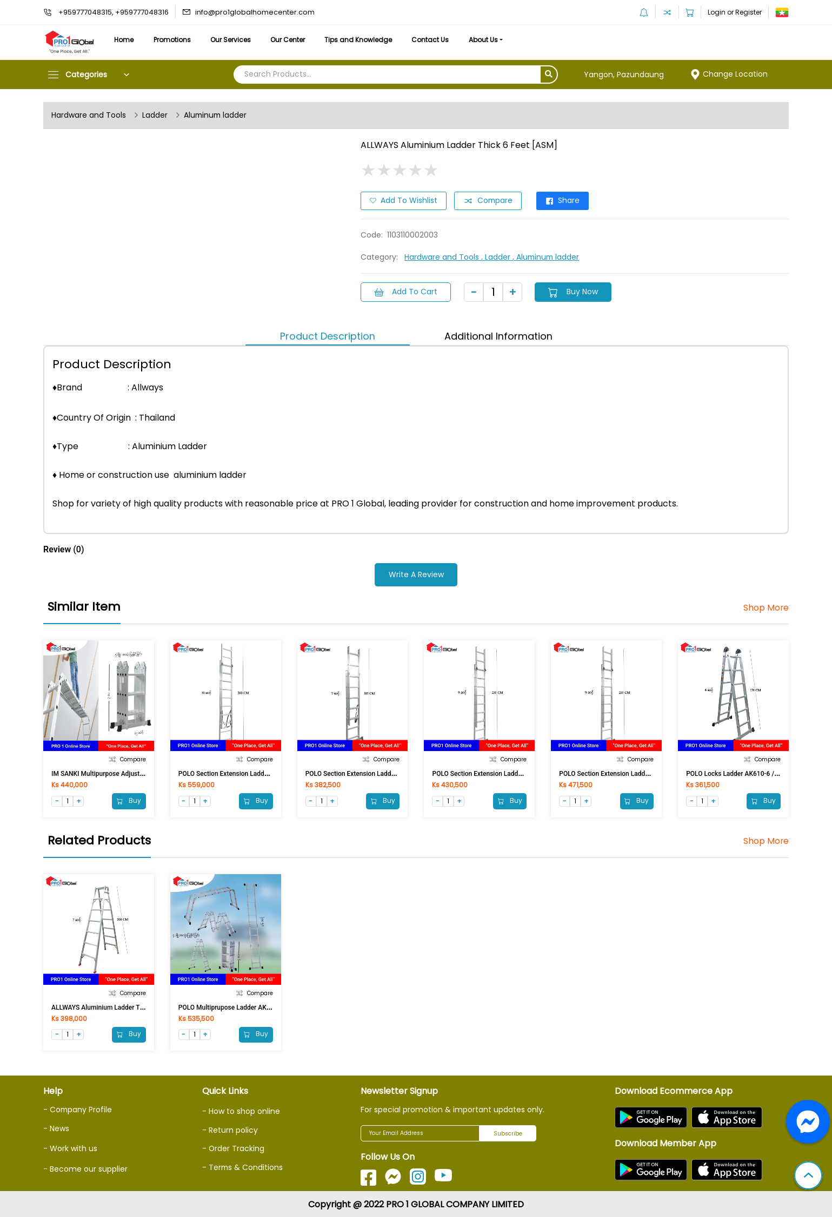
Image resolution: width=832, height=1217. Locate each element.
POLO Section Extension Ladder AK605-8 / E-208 (502, 772)
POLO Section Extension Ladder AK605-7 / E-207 (376, 772)
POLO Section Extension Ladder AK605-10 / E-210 (250, 772)
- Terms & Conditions (243, 1166)
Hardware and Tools (88, 115)
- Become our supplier (85, 1167)
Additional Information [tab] (498, 335)
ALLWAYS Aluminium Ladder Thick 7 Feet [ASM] (120, 1006)
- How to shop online (241, 1110)
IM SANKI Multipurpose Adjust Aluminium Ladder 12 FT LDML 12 (145, 772)
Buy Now (574, 291)
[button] (808, 1176)
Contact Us (436, 39)
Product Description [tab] (327, 335)
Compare (488, 200)
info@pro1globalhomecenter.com (255, 12)
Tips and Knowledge (363, 39)
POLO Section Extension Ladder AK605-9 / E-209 (629, 772)
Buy (129, 799)
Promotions (173, 39)
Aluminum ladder (216, 115)
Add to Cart (406, 291)
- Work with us (70, 1147)
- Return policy (230, 1129)
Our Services (233, 39)
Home (124, 39)
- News (56, 1127)
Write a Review (416, 574)
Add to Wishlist (403, 200)
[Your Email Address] (420, 1133)
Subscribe (508, 1133)
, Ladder (496, 257)
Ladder (155, 115)
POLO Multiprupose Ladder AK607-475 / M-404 (247, 1006)
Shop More (766, 607)
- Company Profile (78, 1109)
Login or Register (735, 12)
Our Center (292, 39)
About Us (490, 39)
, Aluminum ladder (546, 257)
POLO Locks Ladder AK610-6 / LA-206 (741, 772)
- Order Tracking (233, 1147)
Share (564, 200)
